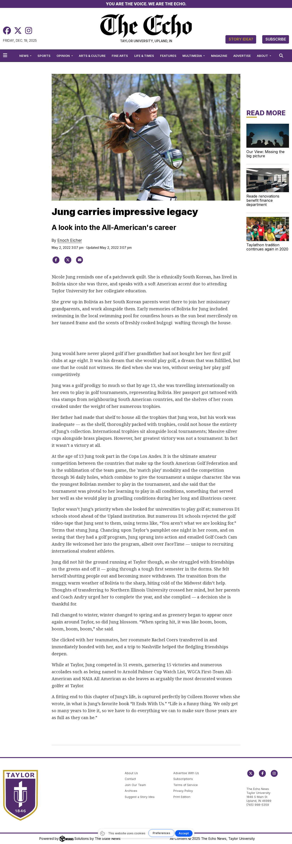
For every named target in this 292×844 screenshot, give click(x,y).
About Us (131, 773)
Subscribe (275, 39)
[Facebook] (7, 30)
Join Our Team (135, 785)
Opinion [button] (63, 56)
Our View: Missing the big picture (265, 153)
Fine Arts (120, 56)
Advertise (242, 56)
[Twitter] (18, 30)
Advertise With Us (186, 773)
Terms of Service (185, 785)
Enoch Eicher (69, 240)
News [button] (24, 56)
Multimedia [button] (192, 56)
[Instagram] (28, 30)
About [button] (263, 56)
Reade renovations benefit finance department (262, 200)
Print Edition (181, 797)
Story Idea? (241, 39)
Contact (130, 779)
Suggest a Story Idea (139, 797)
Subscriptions (183, 779)
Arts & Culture (92, 56)
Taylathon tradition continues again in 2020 (267, 247)
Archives (131, 791)
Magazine (219, 56)
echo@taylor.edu (258, 784)
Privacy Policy (183, 791)
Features (168, 56)
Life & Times (144, 56)
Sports (43, 56)
